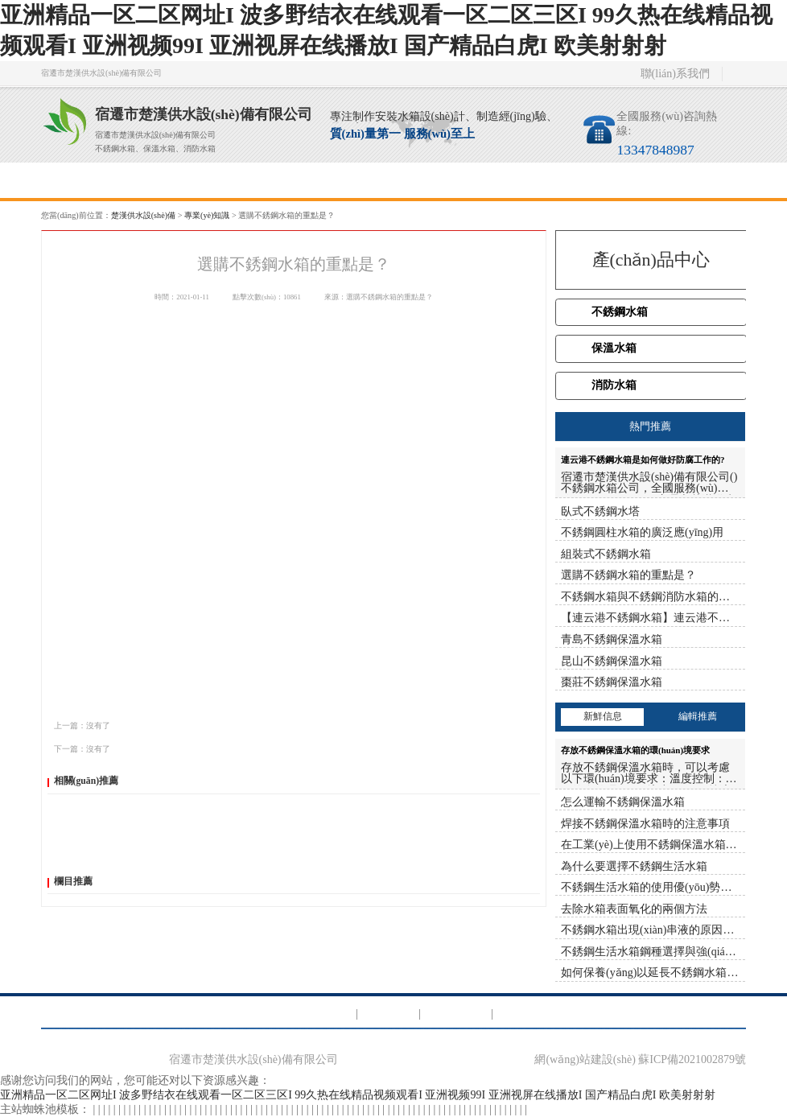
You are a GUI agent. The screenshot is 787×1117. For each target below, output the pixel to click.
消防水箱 (614, 385)
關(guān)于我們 (173, 180)
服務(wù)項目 (261, 180)
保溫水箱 (614, 348)
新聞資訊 (349, 180)
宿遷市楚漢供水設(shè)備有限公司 (253, 1059)
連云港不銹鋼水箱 (125, 648)
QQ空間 (107, 698)
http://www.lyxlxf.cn (87, 673)
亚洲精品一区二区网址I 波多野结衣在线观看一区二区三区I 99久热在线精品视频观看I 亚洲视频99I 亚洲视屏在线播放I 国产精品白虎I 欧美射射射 (357, 1095)
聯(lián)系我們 (675, 74)
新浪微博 (138, 698)
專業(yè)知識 (437, 180)
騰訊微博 (170, 698)
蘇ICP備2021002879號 (692, 1059)
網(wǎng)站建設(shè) (584, 1059)
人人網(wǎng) (209, 698)
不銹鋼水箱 (619, 312)
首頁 (85, 180)
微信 (241, 698)
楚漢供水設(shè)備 (143, 215)
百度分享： (73, 698)
